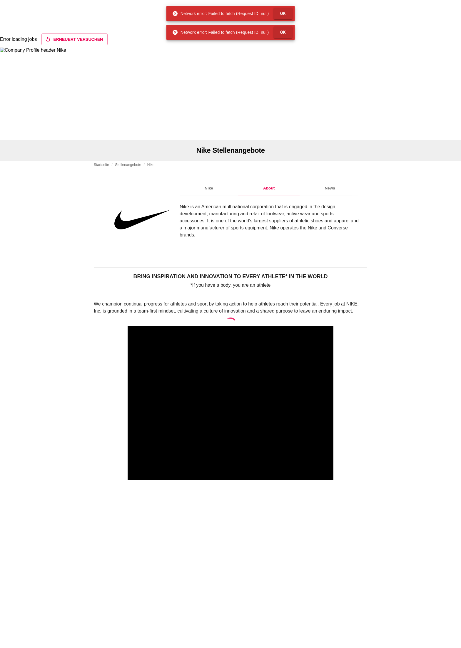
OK (283, 13)
